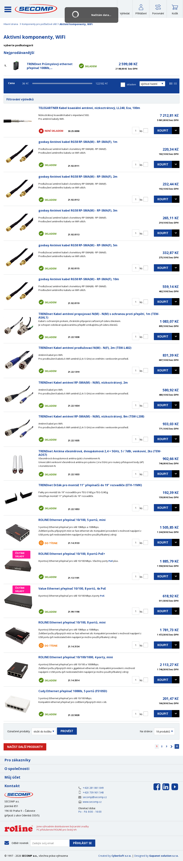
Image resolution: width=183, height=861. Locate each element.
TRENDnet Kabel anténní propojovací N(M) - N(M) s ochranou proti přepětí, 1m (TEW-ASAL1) (98, 315)
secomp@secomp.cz (95, 797)
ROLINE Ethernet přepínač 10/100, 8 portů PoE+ (71, 554)
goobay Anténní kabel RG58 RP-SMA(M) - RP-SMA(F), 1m (77, 142)
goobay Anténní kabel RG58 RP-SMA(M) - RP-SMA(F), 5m (77, 245)
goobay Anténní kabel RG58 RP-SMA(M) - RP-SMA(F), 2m (77, 176)
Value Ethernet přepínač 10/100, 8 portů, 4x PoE (72, 588)
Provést (67, 731)
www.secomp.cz (92, 801)
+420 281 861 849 (93, 787)
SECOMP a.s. (37, 9)
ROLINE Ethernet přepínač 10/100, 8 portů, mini (72, 622)
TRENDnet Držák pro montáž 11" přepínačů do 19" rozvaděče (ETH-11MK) (90, 485)
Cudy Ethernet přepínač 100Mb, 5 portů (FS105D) (72, 691)
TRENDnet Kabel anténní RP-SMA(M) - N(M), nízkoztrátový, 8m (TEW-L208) (91, 416)
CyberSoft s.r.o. (121, 855)
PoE (110, 561)
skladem (131, 84)
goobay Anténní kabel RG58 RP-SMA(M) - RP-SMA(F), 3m (77, 210)
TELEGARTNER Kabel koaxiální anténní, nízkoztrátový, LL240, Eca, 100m (89, 108)
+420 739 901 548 (93, 792)
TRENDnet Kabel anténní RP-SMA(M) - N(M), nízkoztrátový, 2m (83, 382)
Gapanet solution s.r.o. (164, 855)
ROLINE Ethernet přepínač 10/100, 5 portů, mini (72, 520)
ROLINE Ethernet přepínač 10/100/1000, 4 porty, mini (75, 657)
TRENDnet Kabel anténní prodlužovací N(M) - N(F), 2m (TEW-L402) (84, 348)
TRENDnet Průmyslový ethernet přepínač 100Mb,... (50, 66)
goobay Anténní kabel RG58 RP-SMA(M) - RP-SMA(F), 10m (78, 279)
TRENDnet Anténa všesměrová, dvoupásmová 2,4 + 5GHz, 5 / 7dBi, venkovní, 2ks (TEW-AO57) (99, 453)
